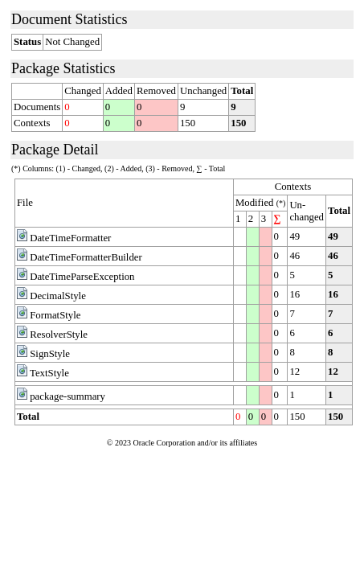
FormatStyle (55, 315)
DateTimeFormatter (70, 238)
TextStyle (49, 373)
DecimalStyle (58, 296)
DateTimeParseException (82, 276)
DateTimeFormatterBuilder (86, 257)
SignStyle (50, 353)
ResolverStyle (59, 334)
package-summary (67, 396)
